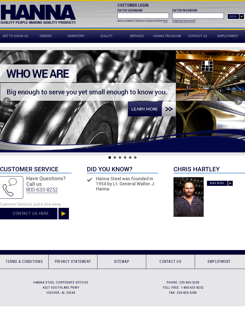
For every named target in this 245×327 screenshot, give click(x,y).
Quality (106, 36)
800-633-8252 (42, 190)
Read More (217, 183)
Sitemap (122, 262)
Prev (7, 101)
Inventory (76, 36)
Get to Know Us (15, 36)
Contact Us (197, 36)
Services (137, 36)
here (165, 20)
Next (238, 101)
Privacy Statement (73, 262)
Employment (227, 36)
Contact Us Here (30, 213)
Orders (46, 36)
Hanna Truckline (167, 36)
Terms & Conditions (24, 262)
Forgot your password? (183, 20)
